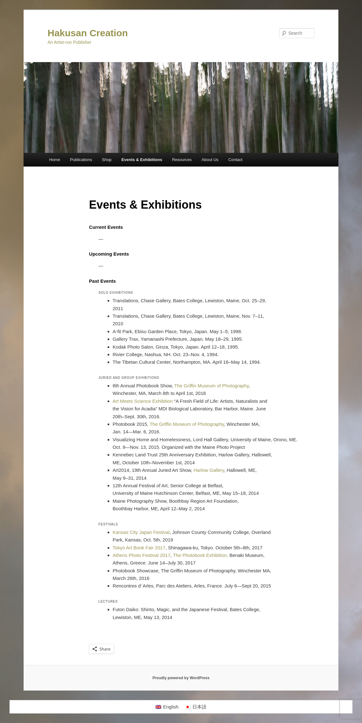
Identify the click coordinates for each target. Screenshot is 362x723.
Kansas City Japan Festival (141, 532)
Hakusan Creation (88, 33)
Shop (106, 159)
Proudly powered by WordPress (180, 678)
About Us (209, 159)
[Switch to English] (167, 707)
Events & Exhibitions (142, 159)
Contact (235, 159)
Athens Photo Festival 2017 (141, 555)
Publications (81, 159)
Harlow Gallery (209, 470)
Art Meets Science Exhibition (143, 401)
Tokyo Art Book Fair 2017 (139, 547)
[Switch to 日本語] (196, 707)
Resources (182, 159)
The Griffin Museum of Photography (211, 385)
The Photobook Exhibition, (201, 555)
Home (54, 159)
